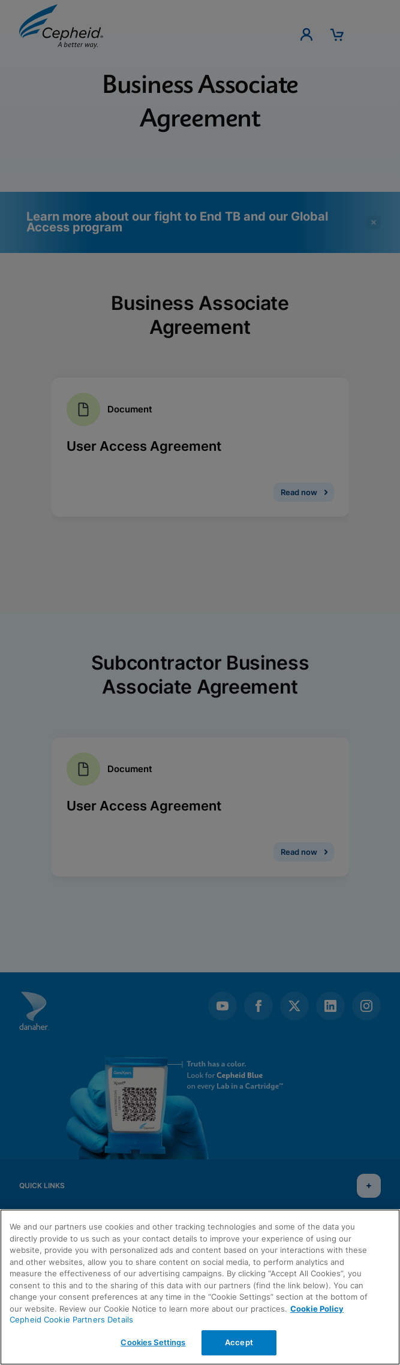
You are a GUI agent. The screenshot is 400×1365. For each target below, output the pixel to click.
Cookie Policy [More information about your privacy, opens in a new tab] (317, 1308)
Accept (239, 1342)
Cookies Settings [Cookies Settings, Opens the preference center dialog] (153, 1342)
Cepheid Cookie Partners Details (71, 1319)
